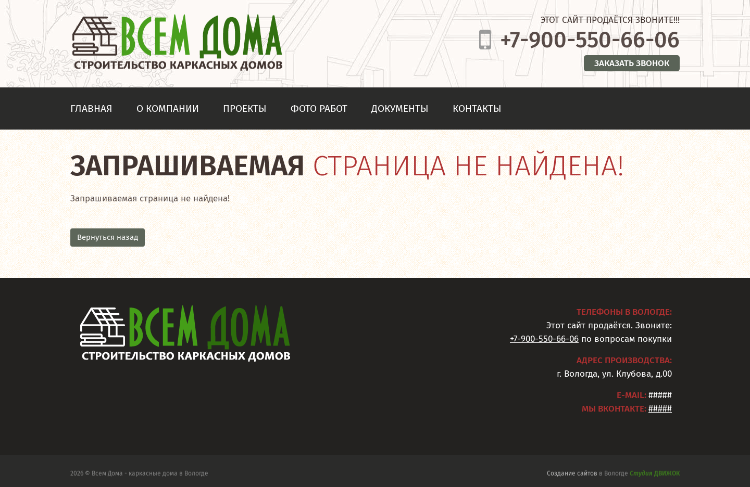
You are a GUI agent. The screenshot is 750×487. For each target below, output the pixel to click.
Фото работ (319, 108)
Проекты (245, 108)
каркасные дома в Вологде (168, 474)
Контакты (477, 108)
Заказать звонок (631, 63)
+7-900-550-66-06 (590, 40)
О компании (167, 108)
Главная (91, 108)
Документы (400, 108)
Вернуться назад (107, 237)
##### (660, 408)
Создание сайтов (572, 474)
